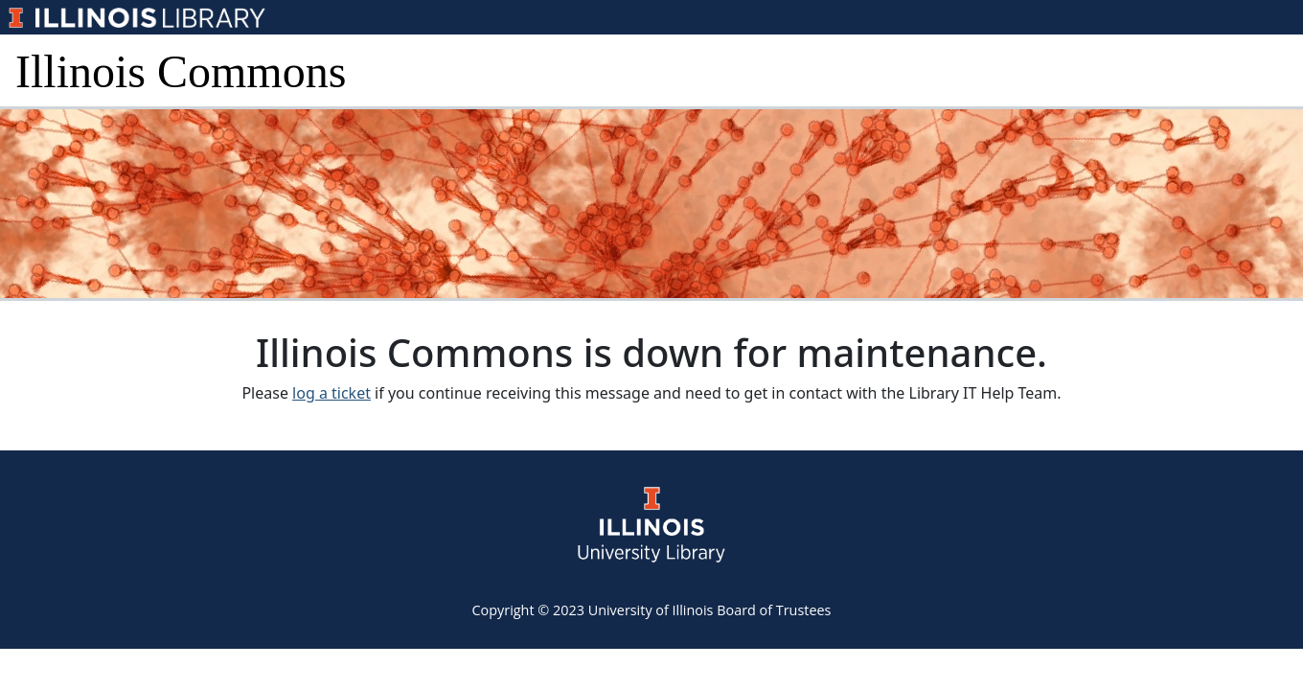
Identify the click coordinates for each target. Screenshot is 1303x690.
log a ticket (331, 392)
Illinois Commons (180, 71)
